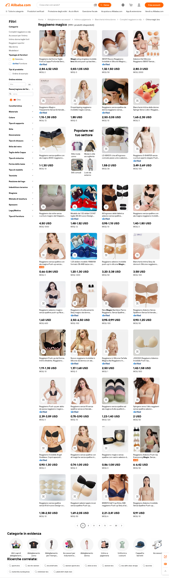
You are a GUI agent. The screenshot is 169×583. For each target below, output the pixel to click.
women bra (107, 566)
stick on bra (91, 566)
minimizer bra (41, 572)
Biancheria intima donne (105, 19)
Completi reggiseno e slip (131, 19)
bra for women (32, 566)
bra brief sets (50, 566)
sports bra (14, 566)
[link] (165, 556)
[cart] (131, 5)
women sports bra (71, 566)
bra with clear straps (128, 566)
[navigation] (21, 273)
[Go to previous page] (77, 525)
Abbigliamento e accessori (59, 19)
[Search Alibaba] (65, 5)
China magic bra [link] (153, 19)
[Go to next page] (121, 525)
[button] (95, 5)
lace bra (147, 566)
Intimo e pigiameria (82, 19)
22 (116, 526)
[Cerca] (104, 5)
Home (40, 19)
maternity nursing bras (19, 572)
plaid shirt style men (63, 572)
